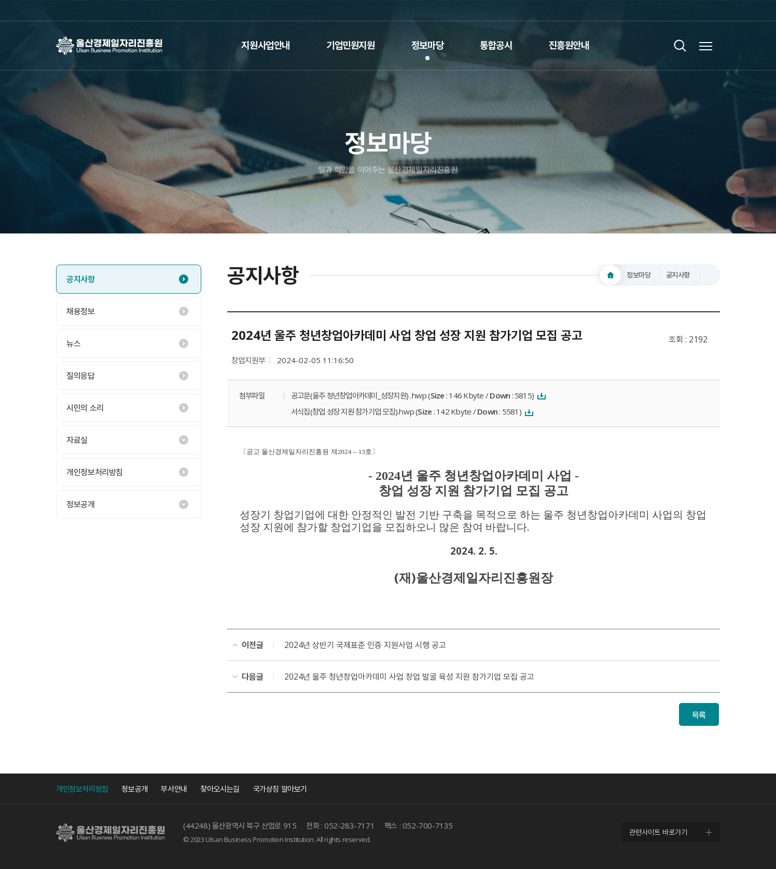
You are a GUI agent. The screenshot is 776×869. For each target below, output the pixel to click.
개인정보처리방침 (94, 472)
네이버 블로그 (709, 10)
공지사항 (80, 279)
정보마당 (427, 45)
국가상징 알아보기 (280, 788)
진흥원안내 (569, 45)
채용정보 (80, 311)
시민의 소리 (85, 407)
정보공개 (80, 504)
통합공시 (496, 45)
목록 (699, 715)
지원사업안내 (265, 45)
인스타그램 (688, 10)
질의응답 (80, 375)
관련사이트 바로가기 (658, 832)
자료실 (77, 440)
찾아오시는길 (220, 788)
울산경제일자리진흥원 (109, 45)
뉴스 (73, 343)
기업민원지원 (350, 45)
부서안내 (174, 788)
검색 (679, 45)
